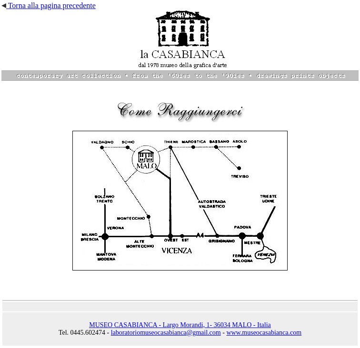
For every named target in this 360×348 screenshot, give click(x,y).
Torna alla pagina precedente (48, 5)
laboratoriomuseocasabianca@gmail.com (166, 332)
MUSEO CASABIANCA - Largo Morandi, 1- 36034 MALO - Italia (180, 325)
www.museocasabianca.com (263, 332)
